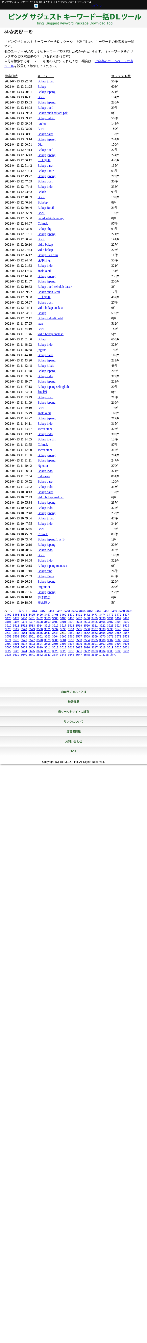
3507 (110, 622)
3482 (39, 618)
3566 (71, 636)
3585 (94, 640)
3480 (24, 618)
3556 (118, 632)
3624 (24, 651)
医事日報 (44, 260)
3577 (32, 640)
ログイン (96, 5)
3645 (63, 654)
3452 (59, 611)
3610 (39, 647)
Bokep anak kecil (49, 292)
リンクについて (73, 721)
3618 (102, 647)
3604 (118, 643)
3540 (118, 629)
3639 (16, 654)
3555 (110, 632)
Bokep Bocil (46, 207)
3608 (24, 647)
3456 (90, 611)
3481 (32, 618)
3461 (129, 611)
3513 (32, 625)
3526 (8, 629)
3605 (126, 643)
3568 (86, 636)
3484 (55, 618)
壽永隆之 (44, 597)
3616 (86, 647)
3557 (126, 632)
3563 (47, 636)
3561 (32, 636)
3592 (24, 643)
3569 (94, 636)
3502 (71, 622)
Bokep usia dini (48, 255)
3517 (63, 625)
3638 (8, 654)
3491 (110, 618)
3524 (118, 625)
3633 (94, 651)
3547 (47, 632)
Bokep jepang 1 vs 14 (52, 539)
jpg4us (42, 123)
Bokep (42, 86)
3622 (8, 651)
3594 (39, 643)
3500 (55, 622)
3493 (126, 618)
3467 (47, 614)
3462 (8, 614)
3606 (8, 647)
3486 (71, 618)
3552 (86, 632)
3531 (47, 629)
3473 (94, 614)
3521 (94, 625)
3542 (8, 632)
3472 (86, 614)
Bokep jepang (46, 92)
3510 (8, 625)
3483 (47, 618)
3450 (43, 611)
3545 (32, 632)
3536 (86, 629)
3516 (55, 625)
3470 (71, 614)
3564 (55, 636)
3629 (63, 651)
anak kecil (44, 271)
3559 (16, 636)
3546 (39, 632)
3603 (110, 643)
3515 (47, 625)
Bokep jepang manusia (52, 565)
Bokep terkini (46, 118)
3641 (32, 654)
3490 (102, 618)
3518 (71, 625)
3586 (102, 640)
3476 (118, 614)
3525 (126, 625)
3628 (55, 651)
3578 (39, 640)
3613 (63, 647)
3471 (79, 614)
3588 (118, 640)
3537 (94, 629)
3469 (63, 614)
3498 (39, 622)
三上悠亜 (44, 160)
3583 (79, 640)
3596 (55, 643)
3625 (32, 651)
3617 (94, 647)
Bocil (41, 97)
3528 (24, 629)
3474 (102, 614)
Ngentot (43, 465)
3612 (55, 647)
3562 (39, 636)
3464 (24, 614)
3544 (24, 632)
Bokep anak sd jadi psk (53, 113)
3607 (16, 647)
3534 (71, 629)
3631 (79, 651)
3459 (114, 611)
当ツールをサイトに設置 (73, 711)
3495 (16, 622)
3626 (39, 651)
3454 (74, 611)
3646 (71, 654)
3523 (110, 625)
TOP (73, 751)
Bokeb (42, 192)
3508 (118, 622)
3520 (86, 625)
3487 (79, 618)
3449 (35, 611)
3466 (39, 614)
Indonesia (44, 476)
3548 (55, 632)
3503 (79, 622)
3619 (110, 647)
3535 (79, 629)
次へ (113, 654)
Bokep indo (45, 186)
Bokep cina (45, 571)
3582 (71, 640)
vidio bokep (45, 244)
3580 (55, 640)
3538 (102, 629)
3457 (98, 611)
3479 (16, 618)
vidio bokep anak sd (51, 307)
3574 (8, 640)
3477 (126, 614)
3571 (110, 636)
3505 (94, 622)
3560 (24, 636)
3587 (110, 640)
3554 (102, 632)
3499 (47, 622)
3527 (16, 629)
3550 (71, 632)
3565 (63, 636)
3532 (55, 629)
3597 (63, 643)
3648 (86, 654)
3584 (86, 640)
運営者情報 (74, 731)
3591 (16, 643)
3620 (118, 647)
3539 (110, 629)
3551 (79, 632)
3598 (71, 643)
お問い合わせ (73, 741)
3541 (126, 629)
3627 (47, 651)
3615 (79, 647)
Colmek (43, 223)
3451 (51, 611)
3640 (24, 654)
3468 (55, 614)
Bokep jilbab (46, 81)
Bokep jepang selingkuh (53, 386)
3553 (94, 632)
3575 (16, 640)
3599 (79, 643)
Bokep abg (45, 228)
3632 (86, 651)
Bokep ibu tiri (47, 439)
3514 (39, 625)
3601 (94, 643)
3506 (102, 622)
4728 (105, 654)
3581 (63, 640)
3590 (8, 643)
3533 (63, 629)
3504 (86, 622)
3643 (47, 654)
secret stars (45, 429)
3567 (79, 636)
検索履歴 (73, 701)
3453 (67, 611)
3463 (16, 614)
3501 (63, 622)
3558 (8, 636)
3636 (118, 651)
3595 (47, 643)
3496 (24, 622)
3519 (79, 625)
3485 (63, 618)
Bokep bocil (45, 107)
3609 (32, 647)
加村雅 (42, 392)
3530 (39, 629)
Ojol (40, 144)
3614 (71, 647)
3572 (118, 636)
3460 (122, 611)
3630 (71, 651)
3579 (47, 640)
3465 (32, 614)
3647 (79, 654)
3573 (126, 636)
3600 (86, 643)
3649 (94, 654)
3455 (82, 611)
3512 (24, 625)
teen (40, 323)
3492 (118, 618)
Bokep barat (45, 134)
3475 (110, 614)
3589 (126, 640)
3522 (102, 625)
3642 (39, 654)
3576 (24, 640)
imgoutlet (44, 586)
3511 (16, 625)
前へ (21, 611)
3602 (102, 643)
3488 (86, 618)
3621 (126, 647)
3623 (16, 651)
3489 (94, 618)
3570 (102, 636)
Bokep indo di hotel (50, 318)
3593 (32, 643)
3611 (47, 647)
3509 (126, 622)
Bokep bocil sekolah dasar (55, 286)
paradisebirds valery (51, 218)
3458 (106, 611)
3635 (110, 651)
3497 (32, 622)
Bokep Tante (46, 171)
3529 (32, 629)
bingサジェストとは (74, 691)
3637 (126, 651)
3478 (8, 618)
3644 (55, 654)
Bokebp (43, 202)
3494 (8, 622)
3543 (16, 632)
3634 (102, 651)
